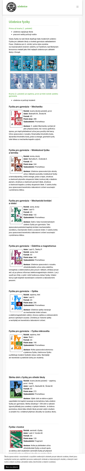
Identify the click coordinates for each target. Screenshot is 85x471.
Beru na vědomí (12, 467)
